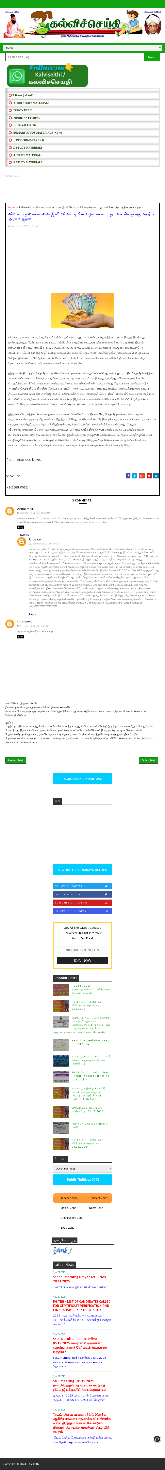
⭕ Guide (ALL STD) (22, 125)
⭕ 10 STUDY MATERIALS (25, 147)
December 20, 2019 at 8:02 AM (45, 543)
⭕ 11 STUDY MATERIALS (25, 155)
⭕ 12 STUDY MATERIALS (25, 162)
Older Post (148, 760)
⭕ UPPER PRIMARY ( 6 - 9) (26, 140)
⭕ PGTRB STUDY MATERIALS (28, 102)
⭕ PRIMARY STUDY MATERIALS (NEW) (35, 132)
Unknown (36, 539)
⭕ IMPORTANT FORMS (24, 117)
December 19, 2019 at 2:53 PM (34, 625)
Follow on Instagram (83, 911)
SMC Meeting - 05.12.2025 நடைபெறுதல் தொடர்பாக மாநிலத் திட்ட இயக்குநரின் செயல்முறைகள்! (80, 1385)
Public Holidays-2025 (82, 1180)
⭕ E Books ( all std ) (20, 95)
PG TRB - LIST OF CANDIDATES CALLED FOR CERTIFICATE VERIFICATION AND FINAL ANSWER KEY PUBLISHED (81, 1306)
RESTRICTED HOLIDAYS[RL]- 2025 (82, 869)
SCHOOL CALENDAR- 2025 (82, 778)
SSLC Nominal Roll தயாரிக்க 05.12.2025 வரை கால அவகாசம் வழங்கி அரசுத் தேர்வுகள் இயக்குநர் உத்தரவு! (80, 1345)
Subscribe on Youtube (83, 902)
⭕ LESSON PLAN (20, 110)
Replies (24, 534)
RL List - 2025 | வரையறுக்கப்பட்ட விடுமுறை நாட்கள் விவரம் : (91, 989)
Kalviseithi (33, 1464)
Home (11, 207)
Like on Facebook (83, 894)
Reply (20, 527)
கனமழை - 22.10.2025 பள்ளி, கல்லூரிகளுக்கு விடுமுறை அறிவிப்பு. (91, 1060)
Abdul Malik (26, 509)
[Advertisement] (82, 190)
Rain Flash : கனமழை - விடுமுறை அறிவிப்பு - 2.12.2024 (87, 1005)
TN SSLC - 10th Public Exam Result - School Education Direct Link (91, 1076)
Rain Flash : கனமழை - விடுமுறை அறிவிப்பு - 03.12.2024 (87, 1143)
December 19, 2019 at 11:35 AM (35, 512)
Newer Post (15, 760)
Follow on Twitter (83, 886)
